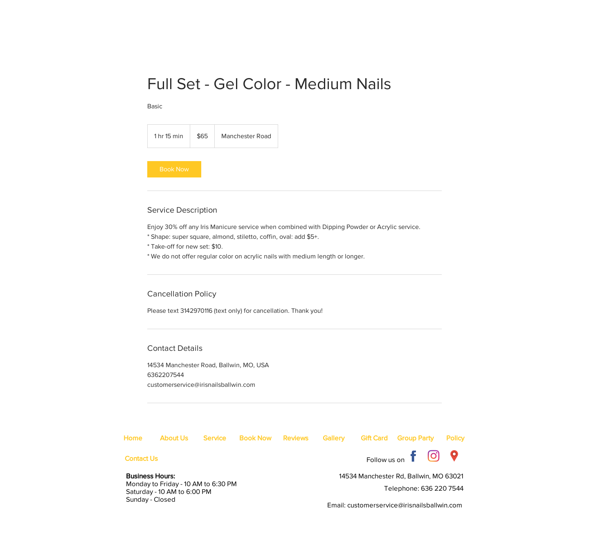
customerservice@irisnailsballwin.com (404, 505)
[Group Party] (415, 438)
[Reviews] (295, 438)
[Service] (214, 438)
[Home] (133, 438)
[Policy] (455, 438)
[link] (174, 169)
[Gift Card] (374, 438)
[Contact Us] (141, 458)
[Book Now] (255, 438)
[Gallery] (333, 438)
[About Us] (173, 438)
